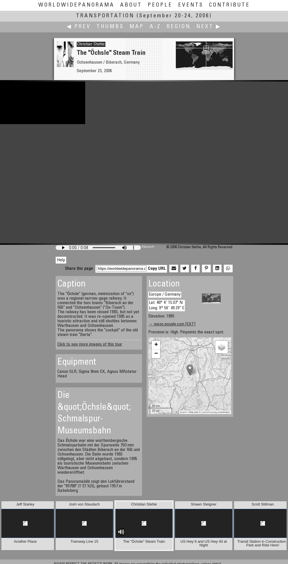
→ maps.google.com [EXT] (171, 324)
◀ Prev (79, 27)
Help (61, 260)
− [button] (156, 354)
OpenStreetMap (209, 412)
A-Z (155, 27)
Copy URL (157, 268)
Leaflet (183, 412)
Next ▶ (208, 27)
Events (190, 5)
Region (179, 27)
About (131, 5)
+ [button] (156, 345)
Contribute (229, 5)
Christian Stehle (91, 44)
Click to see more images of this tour (89, 344)
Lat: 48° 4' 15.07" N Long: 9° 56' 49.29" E (166, 305)
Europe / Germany (165, 294)
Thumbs (110, 27)
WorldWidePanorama (76, 5)
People (160, 5)
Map (137, 27)
